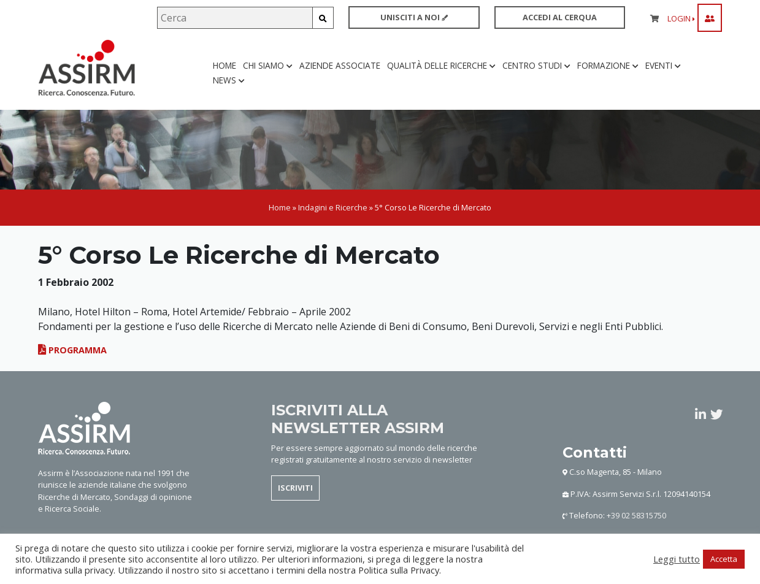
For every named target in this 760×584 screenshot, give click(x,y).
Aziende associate (339, 66)
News (229, 80)
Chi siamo (268, 66)
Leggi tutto (676, 558)
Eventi (663, 66)
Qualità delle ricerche (441, 66)
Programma (72, 350)
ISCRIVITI (295, 488)
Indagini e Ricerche (332, 207)
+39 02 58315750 (636, 515)
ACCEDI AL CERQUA (560, 17)
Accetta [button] (723, 558)
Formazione (608, 66)
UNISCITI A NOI (414, 17)
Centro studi (536, 66)
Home (224, 66)
